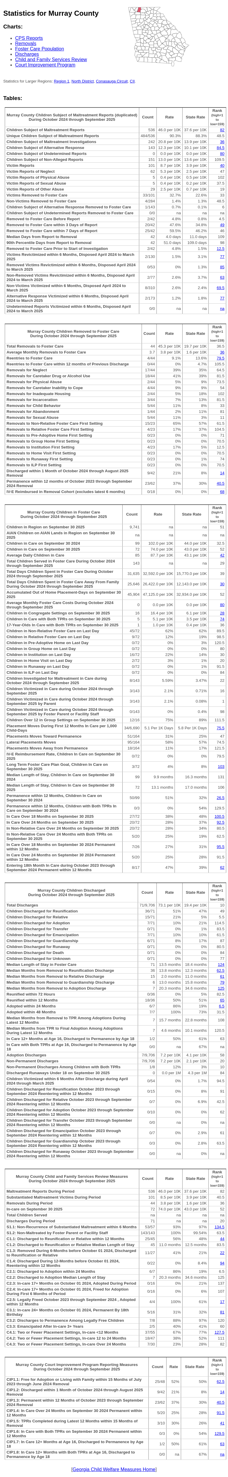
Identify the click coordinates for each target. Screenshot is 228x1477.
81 (222, 1312)
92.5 (220, 822)
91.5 (220, 1413)
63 (222, 277)
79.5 (220, 358)
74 (222, 619)
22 (222, 1253)
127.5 (219, 1332)
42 (222, 555)
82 (222, 130)
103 (221, 766)
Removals (25, 43)
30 (222, 584)
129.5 (219, 1433)
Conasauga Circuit (112, 81)
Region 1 (61, 81)
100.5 (219, 816)
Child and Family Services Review (51, 59)
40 (222, 165)
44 (222, 1239)
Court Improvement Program (45, 64)
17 (222, 1301)
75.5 (220, 728)
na (222, 308)
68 (222, 491)
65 (222, 1000)
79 (222, 982)
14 (222, 473)
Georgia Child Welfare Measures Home (114, 1469)
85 (222, 267)
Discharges (27, 54)
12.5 (220, 248)
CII (132, 81)
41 (222, 1423)
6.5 (221, 1006)
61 (222, 976)
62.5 (220, 970)
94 (222, 1263)
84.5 (220, 147)
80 (222, 153)
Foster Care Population (39, 48)
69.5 (220, 288)
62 (222, 867)
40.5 (220, 483)
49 (222, 225)
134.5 (219, 1227)
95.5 (220, 846)
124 (221, 964)
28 (222, 613)
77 (222, 256)
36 (222, 142)
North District (83, 81)
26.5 (220, 797)
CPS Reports (29, 38)
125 (221, 988)
